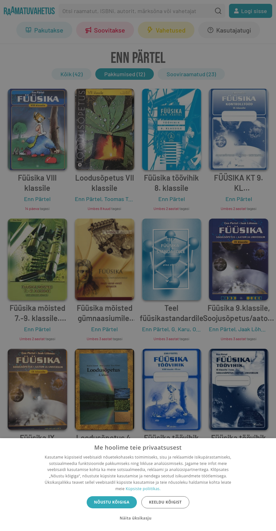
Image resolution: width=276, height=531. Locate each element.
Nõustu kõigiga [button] (112, 502)
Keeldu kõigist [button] (165, 502)
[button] (137, 518)
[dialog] (138, 484)
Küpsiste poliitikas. (143, 488)
